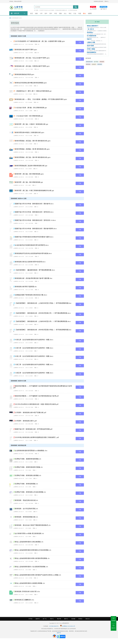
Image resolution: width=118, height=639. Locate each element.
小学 (41, 13)
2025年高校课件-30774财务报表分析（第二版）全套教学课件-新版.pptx (40, 41)
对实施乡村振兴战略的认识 (61, 10)
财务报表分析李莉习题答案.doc (26, 286)
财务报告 (88, 64)
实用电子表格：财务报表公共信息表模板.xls (30, 492)
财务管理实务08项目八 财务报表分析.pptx (29, 132)
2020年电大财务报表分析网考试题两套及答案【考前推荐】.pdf (37, 437)
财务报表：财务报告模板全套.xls (26, 517)
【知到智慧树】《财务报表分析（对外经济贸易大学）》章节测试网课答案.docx (43, 313)
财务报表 (100, 64)
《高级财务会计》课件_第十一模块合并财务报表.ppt (33, 91)
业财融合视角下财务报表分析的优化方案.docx (31, 295)
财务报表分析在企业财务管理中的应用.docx (30, 262)
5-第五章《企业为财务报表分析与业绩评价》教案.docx (34, 373)
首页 (31, 13)
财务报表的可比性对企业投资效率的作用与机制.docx (33, 253)
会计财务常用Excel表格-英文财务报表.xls (29, 533)
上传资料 (93, 9)
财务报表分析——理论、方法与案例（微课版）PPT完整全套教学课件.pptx (41, 99)
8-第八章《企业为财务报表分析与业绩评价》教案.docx (34, 356)
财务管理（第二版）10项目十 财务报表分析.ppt (31, 124)
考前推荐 (102, 61)
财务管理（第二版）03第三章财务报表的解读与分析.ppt (34, 190)
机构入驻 (88, 618)
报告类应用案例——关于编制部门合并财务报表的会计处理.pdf (37, 396)
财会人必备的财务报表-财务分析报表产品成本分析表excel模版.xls (38, 575)
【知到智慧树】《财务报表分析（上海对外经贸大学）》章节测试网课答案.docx (43, 321)
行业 (74, 13)
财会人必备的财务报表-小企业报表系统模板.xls (31, 566)
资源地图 (73, 618)
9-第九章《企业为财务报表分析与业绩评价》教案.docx (34, 339)
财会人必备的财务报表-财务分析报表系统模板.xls (32, 558)
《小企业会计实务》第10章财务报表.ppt (29, 116)
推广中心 (45, 618)
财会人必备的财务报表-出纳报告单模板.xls (30, 583)
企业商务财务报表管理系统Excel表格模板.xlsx (31, 450)
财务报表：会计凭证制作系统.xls (26, 508)
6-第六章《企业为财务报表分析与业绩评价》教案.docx (34, 348)
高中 (50, 13)
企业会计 (94, 64)
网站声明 (59, 618)
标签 (10, 18)
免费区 (90, 13)
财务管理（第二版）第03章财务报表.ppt (29, 182)
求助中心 (52, 618)
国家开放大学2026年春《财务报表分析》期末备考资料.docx (36, 228)
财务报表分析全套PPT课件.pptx (26, 49)
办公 (65, 13)
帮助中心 (107, 1)
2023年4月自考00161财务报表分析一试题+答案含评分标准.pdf (37, 404)
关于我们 (31, 618)
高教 (60, 13)
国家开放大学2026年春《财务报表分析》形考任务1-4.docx (35, 220)
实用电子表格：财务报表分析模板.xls (28, 475)
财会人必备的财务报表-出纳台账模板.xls (29, 542)
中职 (55, 13)
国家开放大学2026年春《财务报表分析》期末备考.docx (34, 204)
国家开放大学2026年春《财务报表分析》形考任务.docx (34, 212)
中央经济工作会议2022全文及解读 (46, 10)
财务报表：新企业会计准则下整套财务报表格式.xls (33, 525)
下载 (80, 42)
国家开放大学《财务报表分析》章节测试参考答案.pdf (33, 429)
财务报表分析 (89, 61)
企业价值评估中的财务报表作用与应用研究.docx (32, 245)
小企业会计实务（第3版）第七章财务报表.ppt (31, 107)
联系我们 (80, 618)
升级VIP (104, 9)
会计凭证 (96, 61)
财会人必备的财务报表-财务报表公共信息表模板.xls (33, 550)
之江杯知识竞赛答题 (72, 10)
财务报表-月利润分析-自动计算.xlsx (27, 591)
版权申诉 (38, 618)
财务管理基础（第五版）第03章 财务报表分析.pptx (33, 141)
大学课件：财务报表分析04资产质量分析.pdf (30, 412)
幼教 (36, 13)
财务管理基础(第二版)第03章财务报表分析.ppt (31, 165)
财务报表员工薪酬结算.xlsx (24, 600)
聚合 (84, 13)
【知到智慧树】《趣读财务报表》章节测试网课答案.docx (35, 270)
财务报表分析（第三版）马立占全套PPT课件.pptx (32, 58)
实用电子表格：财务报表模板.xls (26, 484)
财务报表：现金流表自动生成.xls (26, 500)
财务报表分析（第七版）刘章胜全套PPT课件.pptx (32, 66)
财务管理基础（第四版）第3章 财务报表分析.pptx (32, 149)
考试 (70, 13)
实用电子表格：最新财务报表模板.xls (28, 459)
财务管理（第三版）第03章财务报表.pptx (29, 174)
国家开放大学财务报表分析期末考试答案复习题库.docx (34, 237)
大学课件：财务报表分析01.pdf (26, 421)
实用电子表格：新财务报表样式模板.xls (29, 467)
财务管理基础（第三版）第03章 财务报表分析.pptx (33, 157)
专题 (79, 13)
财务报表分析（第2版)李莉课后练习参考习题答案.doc (33, 278)
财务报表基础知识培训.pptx (24, 74)
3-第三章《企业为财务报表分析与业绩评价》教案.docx (34, 364)
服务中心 (66, 618)
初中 (46, 13)
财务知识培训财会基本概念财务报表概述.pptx (31, 83)
